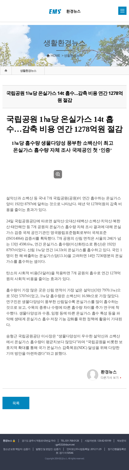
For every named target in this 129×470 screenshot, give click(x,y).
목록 (15, 403)
